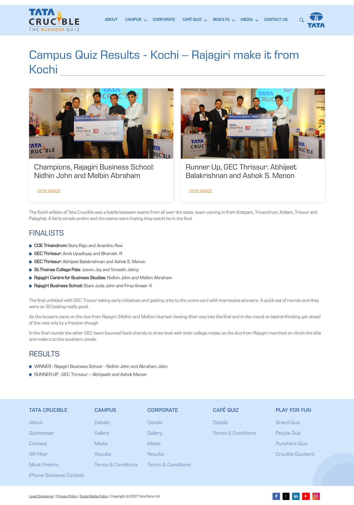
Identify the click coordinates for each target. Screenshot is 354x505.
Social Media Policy (94, 496)
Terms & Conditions (116, 465)
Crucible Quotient (295, 454)
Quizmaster (41, 433)
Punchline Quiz (291, 444)
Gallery (102, 433)
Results (103, 454)
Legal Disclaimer (41, 496)
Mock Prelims (44, 465)
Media (101, 444)
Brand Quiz (288, 423)
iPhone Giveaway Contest (56, 475)
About (36, 423)
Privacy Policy (66, 496)
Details (102, 423)
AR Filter (38, 454)
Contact (38, 444)
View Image (48, 191)
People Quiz (288, 433)
